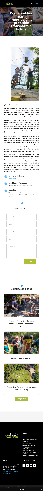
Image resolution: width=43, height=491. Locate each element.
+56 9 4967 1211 (7, 473)
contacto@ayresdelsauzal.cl (10, 471)
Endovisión (12, 178)
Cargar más (21, 399)
